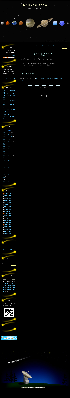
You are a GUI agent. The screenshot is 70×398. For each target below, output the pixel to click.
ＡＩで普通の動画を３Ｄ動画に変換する (44, 45)
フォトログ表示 (10, 55)
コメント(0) (49, 78)
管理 (21, 80)
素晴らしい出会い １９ (60, 78)
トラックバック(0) (41, 78)
